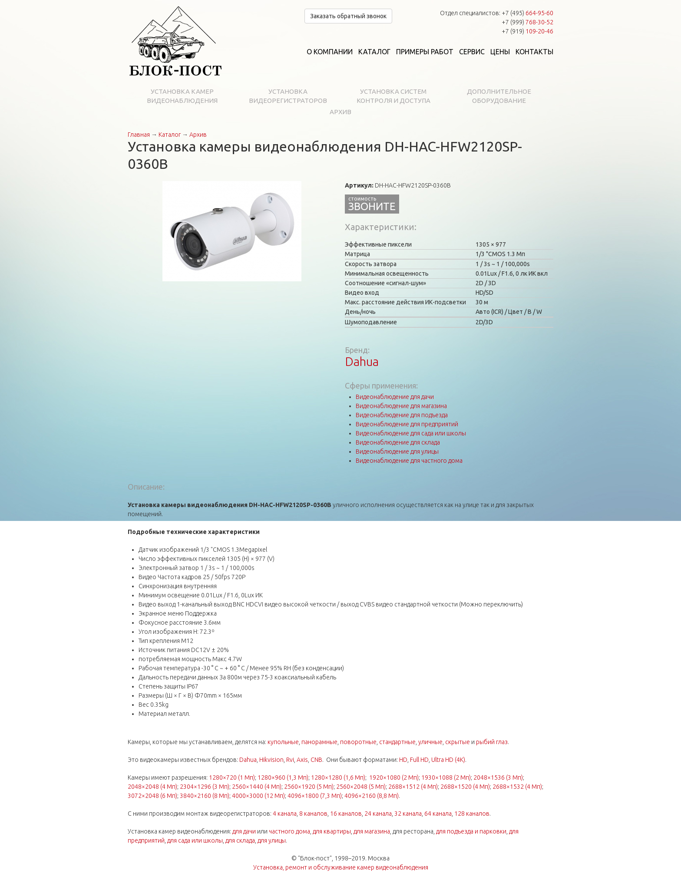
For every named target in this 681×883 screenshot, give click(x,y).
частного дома (289, 831)
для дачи (244, 831)
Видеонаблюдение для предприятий (407, 424)
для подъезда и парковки (471, 831)
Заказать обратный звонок (348, 16)
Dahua (362, 361)
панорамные (319, 741)
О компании (330, 52)
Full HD (419, 759)
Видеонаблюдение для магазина (401, 405)
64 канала (438, 813)
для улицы (272, 840)
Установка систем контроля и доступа (393, 96)
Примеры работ (424, 52)
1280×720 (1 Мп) (232, 777)
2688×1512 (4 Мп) (413, 786)
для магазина (372, 831)
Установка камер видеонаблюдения (182, 96)
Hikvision (271, 759)
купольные (283, 741)
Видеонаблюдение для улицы (397, 451)
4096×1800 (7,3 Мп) (315, 795)
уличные (430, 741)
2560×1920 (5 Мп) (309, 786)
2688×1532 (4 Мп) (517, 786)
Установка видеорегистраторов (288, 96)
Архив (340, 111)
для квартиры (332, 831)
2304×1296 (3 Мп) (204, 786)
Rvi (290, 759)
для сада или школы (195, 840)
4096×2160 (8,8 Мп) (371, 795)
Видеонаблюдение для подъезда (402, 415)
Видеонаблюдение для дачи (395, 396)
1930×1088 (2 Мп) (446, 777)
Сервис (472, 52)
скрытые (457, 741)
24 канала (378, 813)
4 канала (285, 813)
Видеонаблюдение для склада (398, 442)
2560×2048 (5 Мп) (361, 786)
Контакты (534, 52)
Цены (500, 52)
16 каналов (346, 813)
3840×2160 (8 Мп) (204, 795)
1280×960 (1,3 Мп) (283, 777)
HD (403, 759)
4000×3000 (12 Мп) (258, 795)
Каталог (374, 52)
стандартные (397, 741)
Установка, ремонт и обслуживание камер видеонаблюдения (340, 867)
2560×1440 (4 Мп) (256, 786)
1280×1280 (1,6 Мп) (338, 777)
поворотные (358, 741)
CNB (316, 759)
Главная (139, 134)
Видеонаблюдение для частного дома (409, 460)
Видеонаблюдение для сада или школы (411, 433)
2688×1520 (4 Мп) (465, 786)
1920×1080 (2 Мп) (394, 777)
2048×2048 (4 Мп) (152, 786)
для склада (240, 840)
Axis (302, 759)
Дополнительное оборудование (499, 96)
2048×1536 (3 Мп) (498, 777)
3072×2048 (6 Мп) (152, 795)
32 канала (408, 813)
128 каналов (471, 813)
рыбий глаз (492, 741)
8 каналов (313, 813)
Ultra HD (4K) (448, 759)
